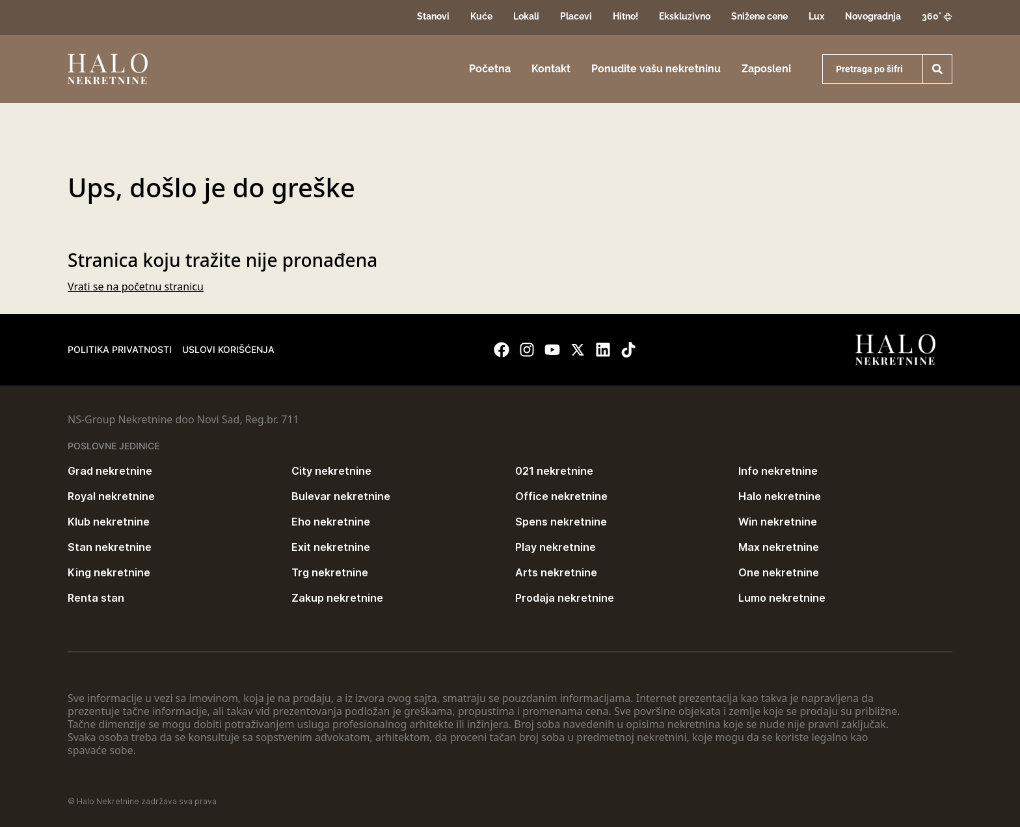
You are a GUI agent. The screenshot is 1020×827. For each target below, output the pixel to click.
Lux (816, 16)
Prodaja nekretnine (564, 597)
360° (937, 16)
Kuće (481, 16)
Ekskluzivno (684, 16)
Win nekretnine (777, 521)
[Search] (937, 69)
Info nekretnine (778, 470)
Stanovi (433, 16)
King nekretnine (109, 572)
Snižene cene (759, 16)
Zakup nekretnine (337, 597)
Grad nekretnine (110, 470)
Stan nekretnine (110, 547)
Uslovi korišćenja (228, 349)
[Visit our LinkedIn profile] (603, 349)
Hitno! (625, 16)
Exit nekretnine (330, 547)
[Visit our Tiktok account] (628, 349)
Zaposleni (766, 69)
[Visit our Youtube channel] (552, 349)
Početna (490, 69)
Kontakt (550, 69)
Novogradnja (873, 16)
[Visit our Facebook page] (501, 349)
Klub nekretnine (109, 521)
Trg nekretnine (329, 572)
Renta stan (96, 597)
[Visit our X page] (577, 349)
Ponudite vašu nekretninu (656, 69)
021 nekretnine (554, 470)
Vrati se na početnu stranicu (136, 286)
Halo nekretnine (779, 496)
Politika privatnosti (120, 349)
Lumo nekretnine (781, 597)
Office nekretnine (561, 496)
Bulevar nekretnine (340, 496)
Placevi (576, 16)
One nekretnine (778, 572)
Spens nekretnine (561, 521)
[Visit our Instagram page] (527, 349)
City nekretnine (331, 470)
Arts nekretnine (556, 572)
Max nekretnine (778, 547)
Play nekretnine (555, 547)
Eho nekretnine (330, 521)
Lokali (526, 16)
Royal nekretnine (111, 496)
